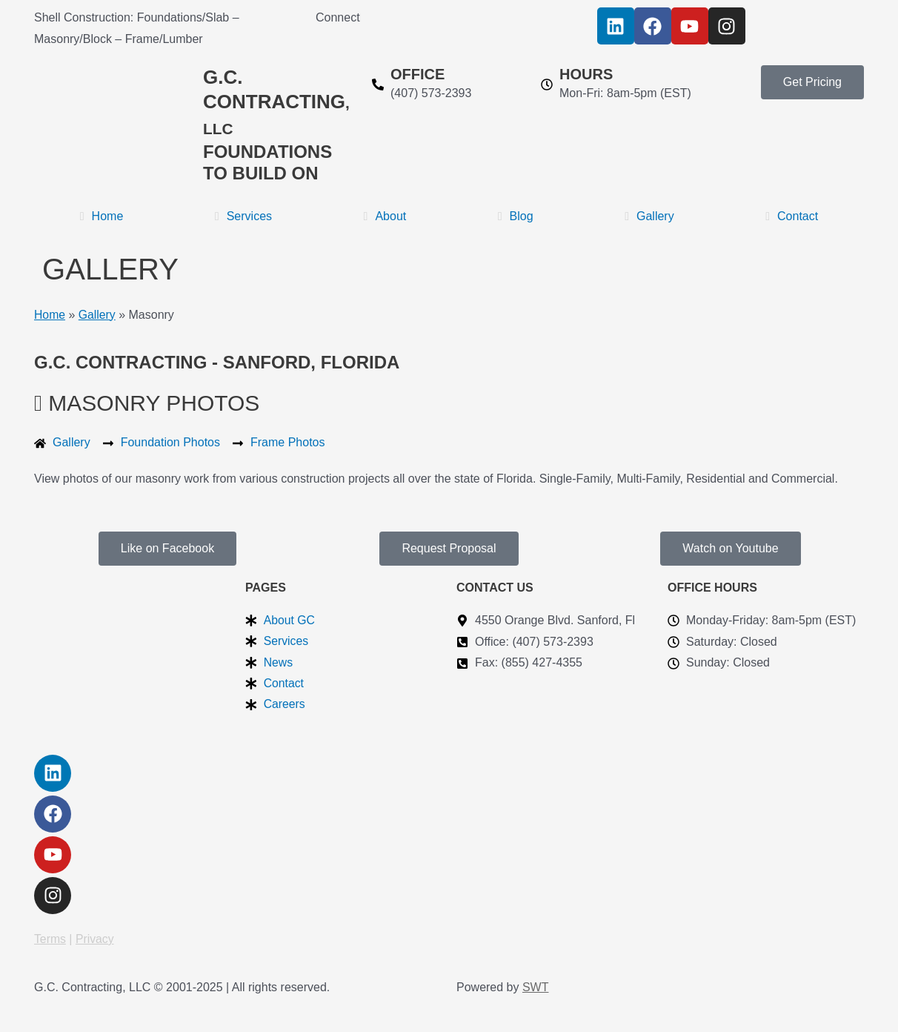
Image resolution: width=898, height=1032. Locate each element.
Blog (515, 216)
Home (102, 216)
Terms (50, 939)
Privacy (95, 939)
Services (243, 216)
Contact (791, 216)
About (385, 216)
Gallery (649, 216)
